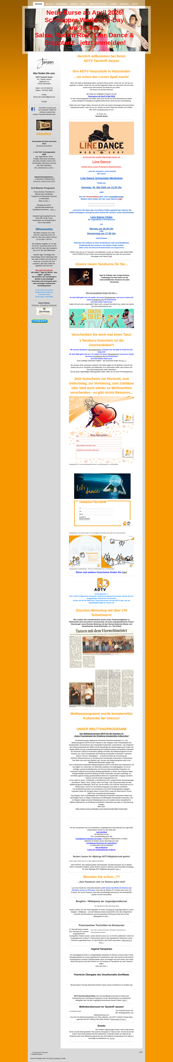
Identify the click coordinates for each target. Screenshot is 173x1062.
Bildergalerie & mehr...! (101, 916)
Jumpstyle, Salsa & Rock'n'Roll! (44, 181)
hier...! (123, 361)
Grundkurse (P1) (98, 300)
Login (140, 1052)
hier (119, 304)
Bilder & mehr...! (44, 201)
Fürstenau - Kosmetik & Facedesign (44, 305)
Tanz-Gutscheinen (94, 350)
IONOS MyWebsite (55, 1058)
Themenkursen (109, 297)
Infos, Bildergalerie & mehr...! (44, 168)
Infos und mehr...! (101, 966)
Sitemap (45, 1052)
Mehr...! (53, 210)
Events (112, 1038)
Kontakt (44, 101)
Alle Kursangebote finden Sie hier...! (101, 293)
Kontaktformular (102, 110)
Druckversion (35, 1052)
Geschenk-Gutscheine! (44, 146)
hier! (124, 572)
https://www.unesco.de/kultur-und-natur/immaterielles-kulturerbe (102, 809)
